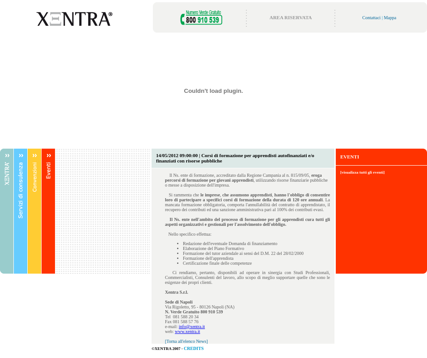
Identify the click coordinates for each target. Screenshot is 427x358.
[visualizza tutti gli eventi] (362, 172)
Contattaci (371, 17)
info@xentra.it (192, 326)
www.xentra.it (187, 331)
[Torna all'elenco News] (186, 341)
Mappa (390, 17)
